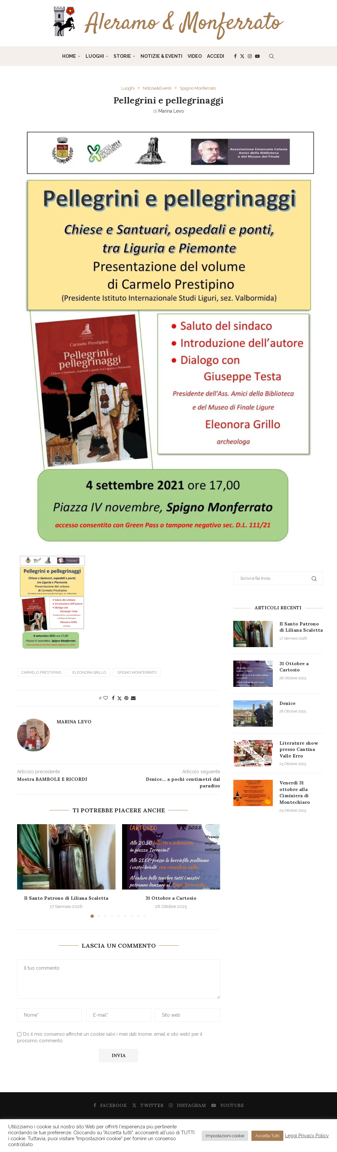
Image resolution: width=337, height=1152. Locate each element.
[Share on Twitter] (119, 698)
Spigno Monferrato (137, 672)
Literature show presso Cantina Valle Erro (298, 749)
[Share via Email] (133, 697)
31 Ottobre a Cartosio (170, 898)
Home (69, 56)
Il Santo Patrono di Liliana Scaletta (66, 898)
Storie (122, 56)
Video (195, 56)
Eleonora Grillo (89, 672)
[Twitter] (242, 56)
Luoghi (95, 56)
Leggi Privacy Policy (307, 1135)
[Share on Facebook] (113, 697)
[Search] (271, 56)
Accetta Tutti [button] (267, 1135)
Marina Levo (171, 111)
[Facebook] (235, 56)
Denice (287, 703)
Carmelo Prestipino (41, 672)
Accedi (215, 56)
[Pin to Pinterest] (126, 697)
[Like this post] (105, 697)
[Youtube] (257, 56)
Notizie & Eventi (161, 56)
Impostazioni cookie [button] (225, 1135)
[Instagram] (250, 56)
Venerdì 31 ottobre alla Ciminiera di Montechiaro (294, 792)
